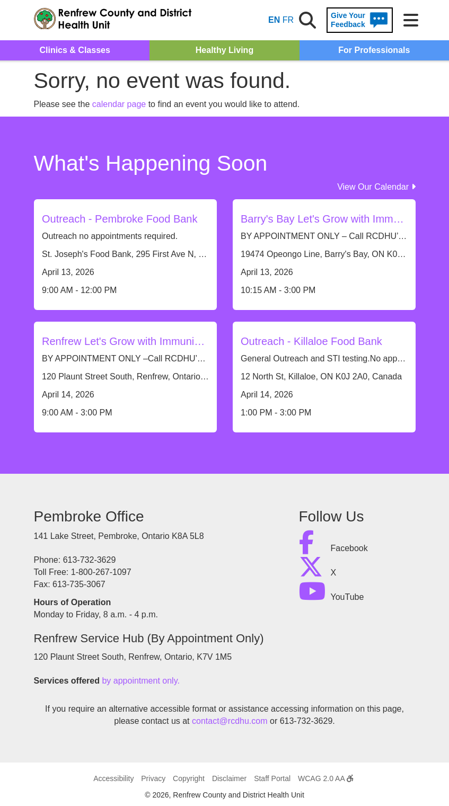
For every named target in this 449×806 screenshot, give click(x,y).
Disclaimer (229, 778)
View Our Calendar (376, 186)
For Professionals (374, 50)
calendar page (119, 104)
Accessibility (113, 778)
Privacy (153, 778)
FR (288, 19)
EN (274, 19)
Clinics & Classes (74, 50)
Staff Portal (272, 778)
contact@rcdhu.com (230, 720)
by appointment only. (140, 680)
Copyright (189, 778)
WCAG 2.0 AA (325, 778)
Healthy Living (224, 50)
